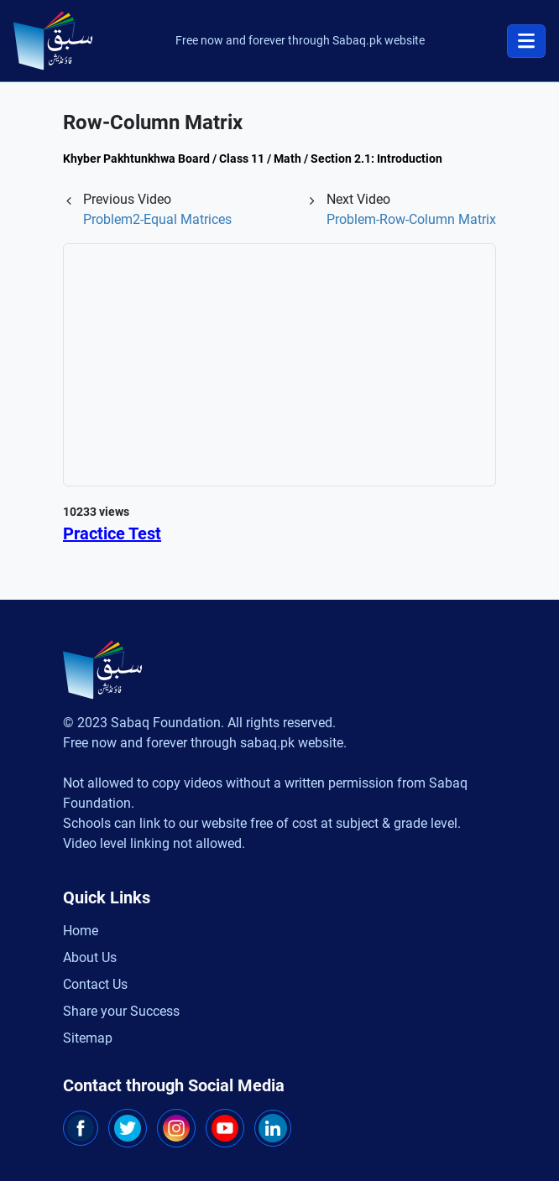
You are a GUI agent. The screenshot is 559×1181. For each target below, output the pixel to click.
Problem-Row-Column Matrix (411, 219)
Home (80, 931)
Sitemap (87, 1038)
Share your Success (121, 1011)
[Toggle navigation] (526, 41)
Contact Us (95, 984)
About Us (90, 957)
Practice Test (112, 533)
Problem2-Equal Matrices (157, 219)
